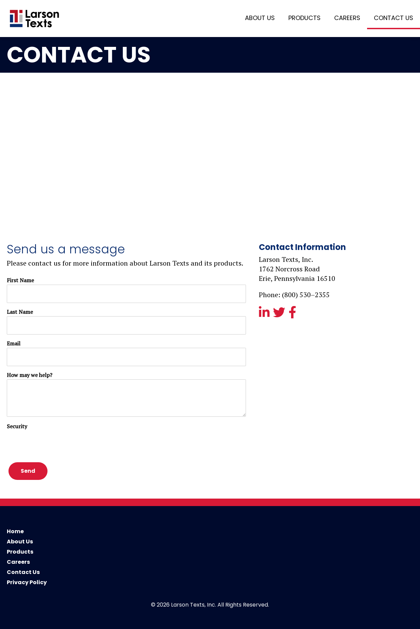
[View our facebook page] (293, 314)
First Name (20, 280)
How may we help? (29, 375)
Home (15, 531)
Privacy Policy (27, 582)
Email (13, 343)
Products (304, 18)
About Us (260, 18)
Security (17, 426)
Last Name (20, 311)
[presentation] (58, 444)
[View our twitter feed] (280, 314)
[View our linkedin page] (265, 314)
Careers (347, 18)
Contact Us (393, 18)
